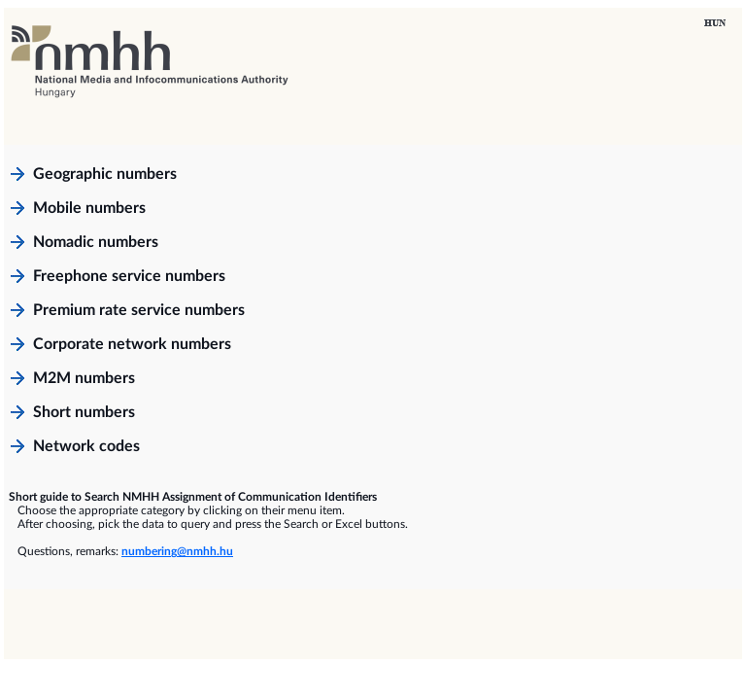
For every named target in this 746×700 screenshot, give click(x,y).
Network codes (86, 446)
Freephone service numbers (129, 276)
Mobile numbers (89, 208)
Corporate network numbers (132, 344)
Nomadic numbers (95, 242)
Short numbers (84, 412)
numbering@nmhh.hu (177, 551)
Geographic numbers (105, 174)
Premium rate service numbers (139, 310)
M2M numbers (84, 378)
